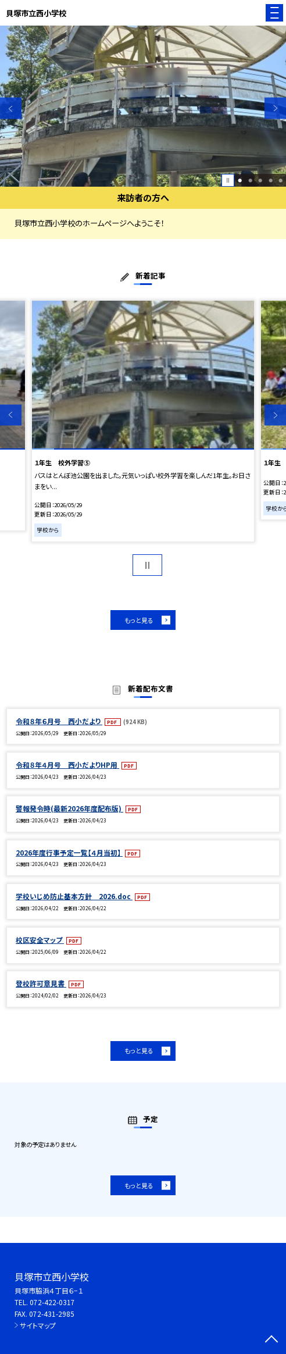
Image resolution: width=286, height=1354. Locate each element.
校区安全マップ (40, 940)
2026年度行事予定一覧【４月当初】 (69, 852)
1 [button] (240, 180)
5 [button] (280, 180)
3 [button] (260, 180)
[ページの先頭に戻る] (271, 1340)
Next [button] (275, 108)
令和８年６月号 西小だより (59, 721)
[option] (143, 106)
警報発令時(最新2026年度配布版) (69, 808)
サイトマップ (38, 1325)
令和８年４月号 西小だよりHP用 (67, 764)
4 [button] (271, 180)
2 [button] (250, 180)
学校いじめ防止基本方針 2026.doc (74, 896)
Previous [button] (11, 108)
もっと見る (138, 620)
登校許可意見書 (41, 983)
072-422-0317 (52, 1302)
